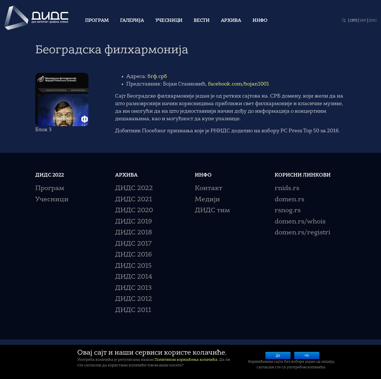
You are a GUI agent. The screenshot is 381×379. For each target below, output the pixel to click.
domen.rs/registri (302, 233)
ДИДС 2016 (133, 255)
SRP (363, 20)
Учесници (169, 21)
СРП (353, 20)
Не (307, 355)
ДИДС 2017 (133, 244)
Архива (231, 21)
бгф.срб (157, 76)
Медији (207, 200)
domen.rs (289, 200)
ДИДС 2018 (133, 233)
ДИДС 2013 (133, 288)
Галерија (132, 21)
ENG (373, 20)
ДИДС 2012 (133, 299)
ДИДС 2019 (133, 222)
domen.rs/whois (300, 222)
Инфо (260, 21)
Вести (202, 21)
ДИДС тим (212, 210)
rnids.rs (287, 188)
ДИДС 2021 (133, 200)
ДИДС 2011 (133, 310)
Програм (97, 21)
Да (278, 355)
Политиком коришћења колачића (186, 360)
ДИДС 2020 (134, 210)
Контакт (208, 188)
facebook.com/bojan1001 (238, 84)
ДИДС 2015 (133, 266)
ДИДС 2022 (134, 188)
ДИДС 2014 (133, 277)
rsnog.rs (288, 210)
